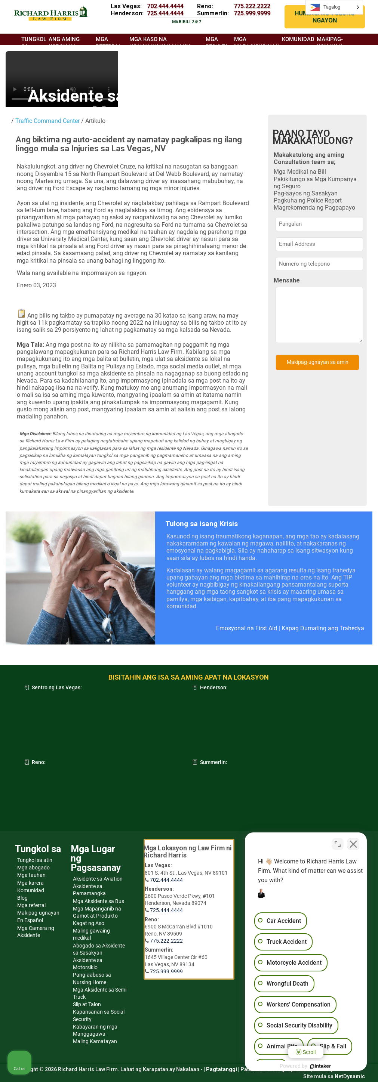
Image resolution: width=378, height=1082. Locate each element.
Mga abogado (33, 868)
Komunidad (30, 890)
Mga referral (31, 905)
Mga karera (30, 883)
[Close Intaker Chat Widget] (353, 843)
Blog (22, 898)
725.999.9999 (252, 13)
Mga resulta (217, 43)
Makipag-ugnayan (38, 913)
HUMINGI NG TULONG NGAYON (324, 17)
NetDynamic (350, 1076)
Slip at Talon (87, 1004)
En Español (30, 920)
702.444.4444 (165, 6)
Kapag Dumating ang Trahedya (323, 628)
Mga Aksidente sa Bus (98, 901)
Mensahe (287, 280)
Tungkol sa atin (34, 860)
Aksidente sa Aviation (98, 879)
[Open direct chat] (338, 843)
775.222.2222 (252, 6)
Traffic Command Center (47, 120)
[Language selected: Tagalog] (334, 7)
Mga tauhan (31, 875)
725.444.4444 (165, 13)
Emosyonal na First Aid (246, 628)
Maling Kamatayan (95, 1041)
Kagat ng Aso (88, 923)
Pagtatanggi (221, 1069)
